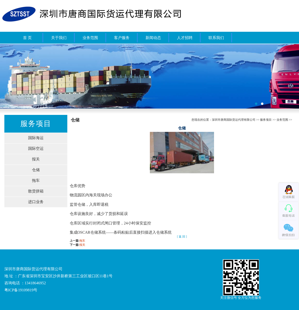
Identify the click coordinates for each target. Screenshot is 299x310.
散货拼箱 (36, 191)
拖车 (36, 180)
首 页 (27, 38)
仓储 (36, 170)
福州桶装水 (149, 76)
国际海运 (36, 138)
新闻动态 (153, 38)
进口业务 (36, 202)
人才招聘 (184, 38)
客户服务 (122, 38)
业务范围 (90, 38)
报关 (36, 159)
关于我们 (59, 38)
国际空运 (36, 148)
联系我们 (216, 38)
